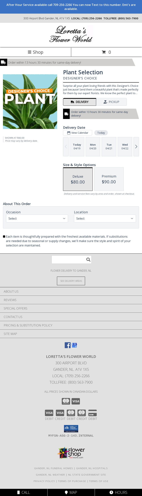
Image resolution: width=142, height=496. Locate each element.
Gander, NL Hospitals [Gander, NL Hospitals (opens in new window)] (92, 468)
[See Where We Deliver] (71, 280)
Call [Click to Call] (23, 492)
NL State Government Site (87, 474)
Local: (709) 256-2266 (71, 375)
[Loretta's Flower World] (71, 42)
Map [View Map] (71, 492)
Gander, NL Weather (50, 474)
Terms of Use (98, 481)
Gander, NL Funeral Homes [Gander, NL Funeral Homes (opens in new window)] (53, 468)
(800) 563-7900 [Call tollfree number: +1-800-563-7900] (128, 18)
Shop (35, 52)
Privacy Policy (44, 481)
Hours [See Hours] (118, 492)
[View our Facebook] (68, 347)
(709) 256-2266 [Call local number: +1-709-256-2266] (92, 18)
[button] (71, 428)
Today (101, 132)
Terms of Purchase (72, 481)
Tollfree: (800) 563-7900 (71, 382)
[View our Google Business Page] (74, 347)
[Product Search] (72, 259)
